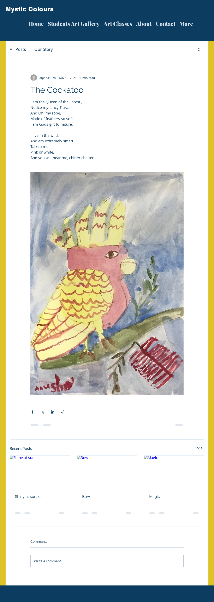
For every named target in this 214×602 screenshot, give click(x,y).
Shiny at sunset (28, 496)
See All (199, 448)
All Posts (18, 49)
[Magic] (174, 472)
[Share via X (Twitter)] (42, 412)
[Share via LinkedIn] (53, 412)
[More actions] (181, 77)
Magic (154, 496)
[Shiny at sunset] (40, 472)
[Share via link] (63, 412)
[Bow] (107, 472)
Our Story (43, 49)
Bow (86, 496)
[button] (199, 49)
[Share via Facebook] (32, 412)
